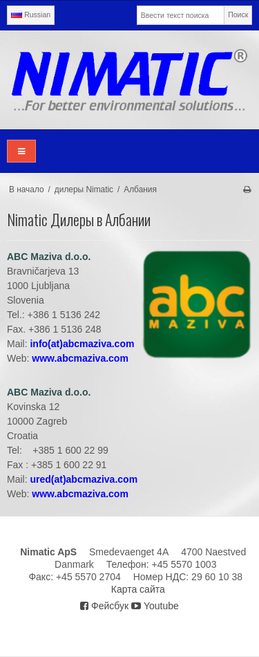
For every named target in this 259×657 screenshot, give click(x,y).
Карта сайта (138, 589)
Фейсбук (104, 605)
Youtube (155, 605)
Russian (30, 14)
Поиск (238, 14)
